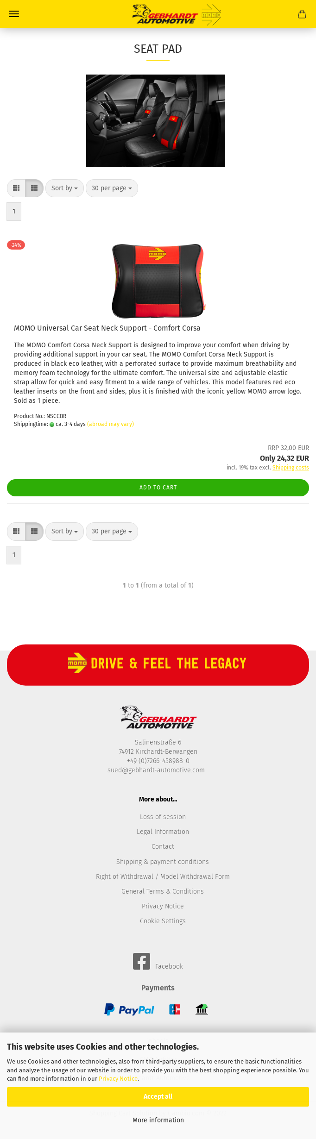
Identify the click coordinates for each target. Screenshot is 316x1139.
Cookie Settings (163, 921)
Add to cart (158, 487)
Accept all (158, 1097)
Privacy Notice (118, 1078)
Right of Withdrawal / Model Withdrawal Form (163, 877)
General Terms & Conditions (162, 891)
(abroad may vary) (110, 424)
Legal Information (163, 832)
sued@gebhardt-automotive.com (157, 770)
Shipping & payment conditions (162, 862)
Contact (163, 847)
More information (158, 1120)
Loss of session (163, 817)
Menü (14, 13)
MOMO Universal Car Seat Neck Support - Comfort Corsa (107, 328)
